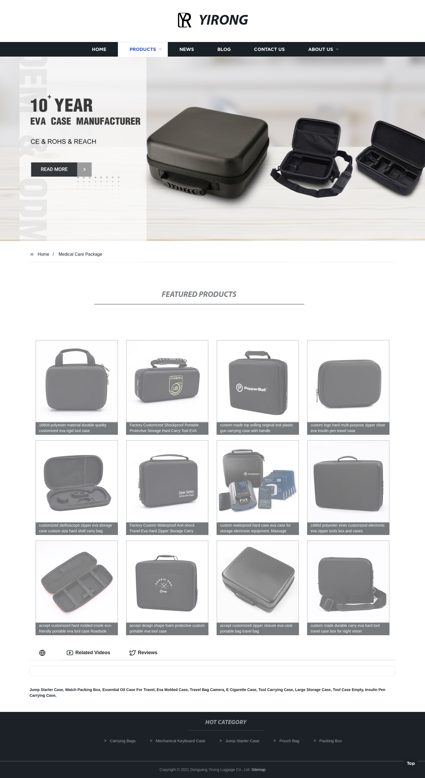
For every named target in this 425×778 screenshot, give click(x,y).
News (186, 49)
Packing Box (334, 740)
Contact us (269, 49)
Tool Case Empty (348, 690)
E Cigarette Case (241, 690)
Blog (224, 49)
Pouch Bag (292, 740)
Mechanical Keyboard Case (184, 740)
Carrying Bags (126, 740)
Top (411, 763)
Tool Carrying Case (276, 690)
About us (320, 49)
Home (99, 49)
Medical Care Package (80, 254)
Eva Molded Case (172, 690)
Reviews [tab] (143, 653)
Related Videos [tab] (88, 653)
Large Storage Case (313, 690)
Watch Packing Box (82, 690)
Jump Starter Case (46, 690)
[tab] (43, 653)
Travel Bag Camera (207, 690)
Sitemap (258, 769)
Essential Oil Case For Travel (128, 690)
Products (143, 49)
